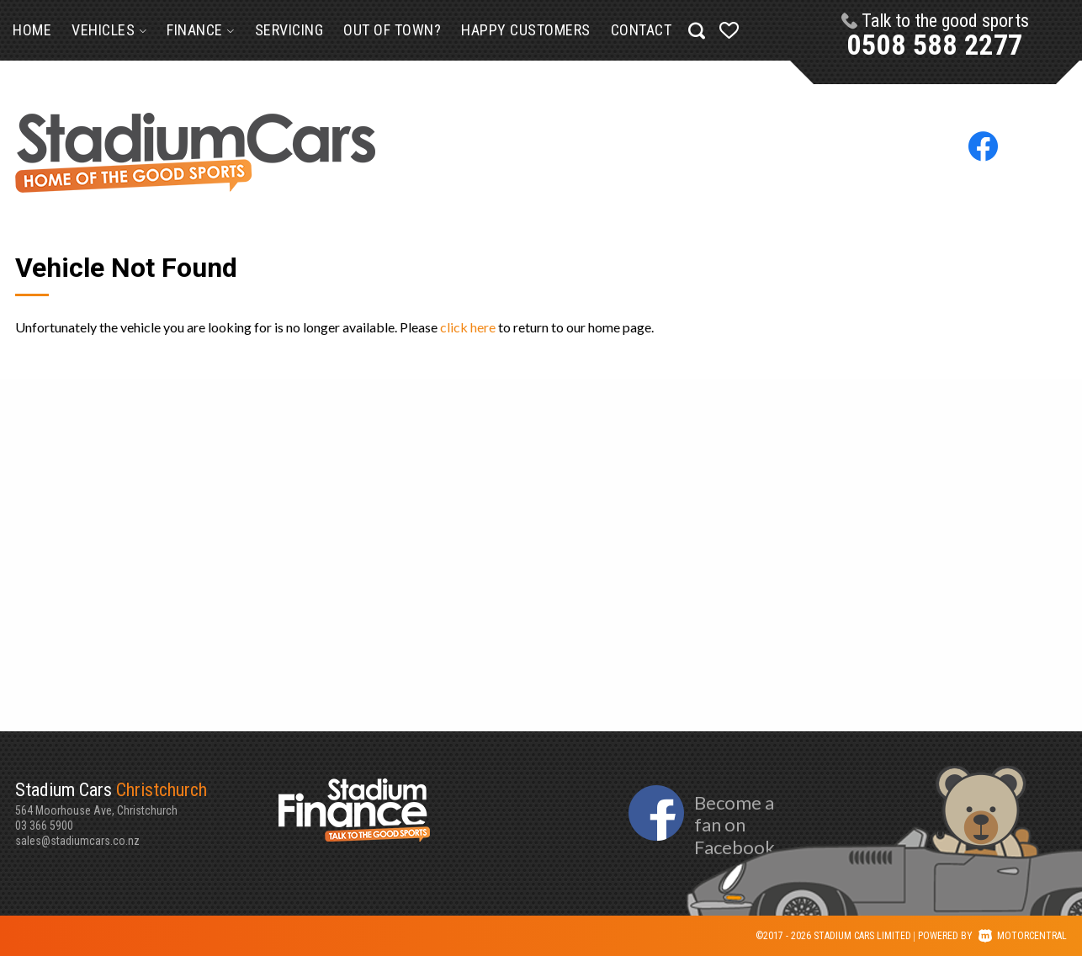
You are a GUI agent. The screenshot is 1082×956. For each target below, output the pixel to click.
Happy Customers (526, 30)
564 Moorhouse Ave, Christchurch (146, 797)
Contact (641, 30)
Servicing (289, 30)
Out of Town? (392, 30)
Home (32, 30)
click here (468, 327)
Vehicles (109, 30)
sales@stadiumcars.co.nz (77, 840)
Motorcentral (1023, 936)
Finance (201, 30)
